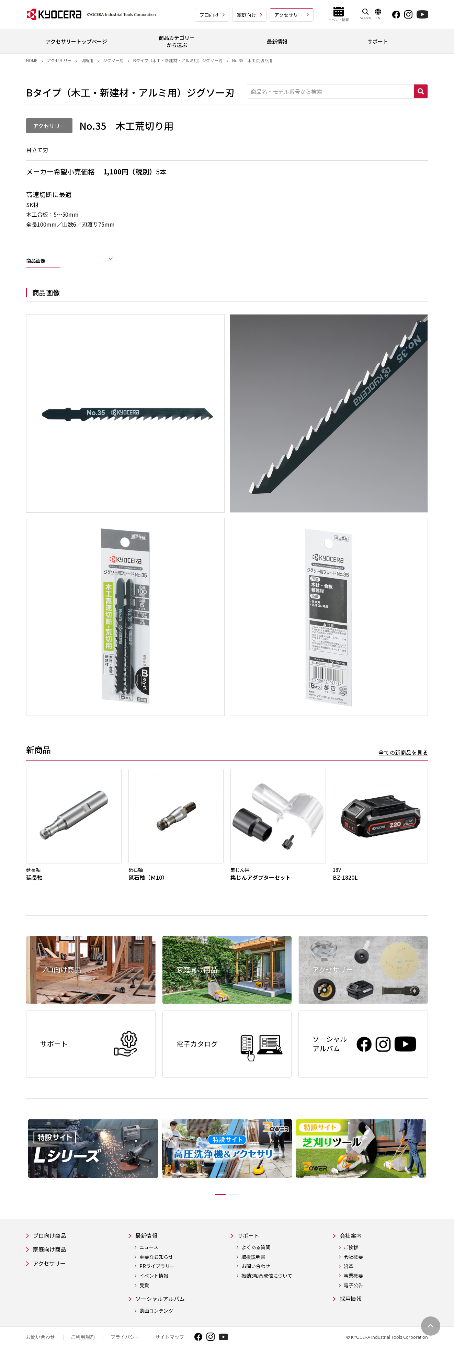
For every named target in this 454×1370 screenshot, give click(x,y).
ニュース (148, 1257)
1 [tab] (215, 1203)
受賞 (144, 1295)
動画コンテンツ (156, 1321)
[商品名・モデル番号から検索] (330, 91)
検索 (421, 91)
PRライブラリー (157, 1276)
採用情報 (352, 1309)
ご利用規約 (83, 1348)
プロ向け (209, 14)
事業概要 (353, 1285)
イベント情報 (153, 1285)
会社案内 (352, 1245)
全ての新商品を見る (403, 757)
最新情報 (147, 1245)
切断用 (87, 60)
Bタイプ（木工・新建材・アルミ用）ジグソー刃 (178, 60)
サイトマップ (169, 1348)
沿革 (348, 1276)
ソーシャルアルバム (163, 1309)
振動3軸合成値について (266, 1285)
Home (31, 60)
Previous (21, 1168)
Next (433, 1168)
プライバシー (125, 1348)
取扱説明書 (253, 1267)
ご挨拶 (351, 1257)
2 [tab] (238, 1203)
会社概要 (353, 1267)
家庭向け (246, 14)
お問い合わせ (255, 1276)
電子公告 (353, 1295)
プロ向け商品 (51, 1245)
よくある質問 (255, 1257)
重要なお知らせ (156, 1267)
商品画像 (40, 262)
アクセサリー (288, 14)
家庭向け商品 (51, 1259)
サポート (249, 1245)
